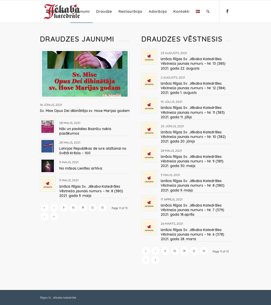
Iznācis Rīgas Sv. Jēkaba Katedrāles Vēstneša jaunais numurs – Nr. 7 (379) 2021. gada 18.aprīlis (192, 210)
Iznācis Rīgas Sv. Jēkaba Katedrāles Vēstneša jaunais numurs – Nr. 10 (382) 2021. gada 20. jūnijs (193, 137)
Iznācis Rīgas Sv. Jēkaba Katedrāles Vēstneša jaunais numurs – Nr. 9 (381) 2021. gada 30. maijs (192, 161)
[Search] (208, 11)
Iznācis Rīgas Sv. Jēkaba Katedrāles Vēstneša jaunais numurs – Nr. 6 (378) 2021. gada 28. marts (192, 234)
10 (73, 207)
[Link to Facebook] (227, 11)
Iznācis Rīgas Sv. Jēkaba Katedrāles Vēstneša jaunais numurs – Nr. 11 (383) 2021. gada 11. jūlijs (193, 112)
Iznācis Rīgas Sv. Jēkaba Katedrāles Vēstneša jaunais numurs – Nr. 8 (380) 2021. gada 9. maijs (91, 191)
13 (102, 207)
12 (92, 207)
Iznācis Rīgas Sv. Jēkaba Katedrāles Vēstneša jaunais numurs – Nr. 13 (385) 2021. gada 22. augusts (193, 63)
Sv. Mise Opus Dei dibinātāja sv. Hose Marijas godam (85, 110)
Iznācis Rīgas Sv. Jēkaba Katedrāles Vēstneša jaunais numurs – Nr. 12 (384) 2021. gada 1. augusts (193, 88)
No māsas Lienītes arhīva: (81, 168)
